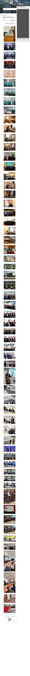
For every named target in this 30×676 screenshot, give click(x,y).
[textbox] (9, 9)
